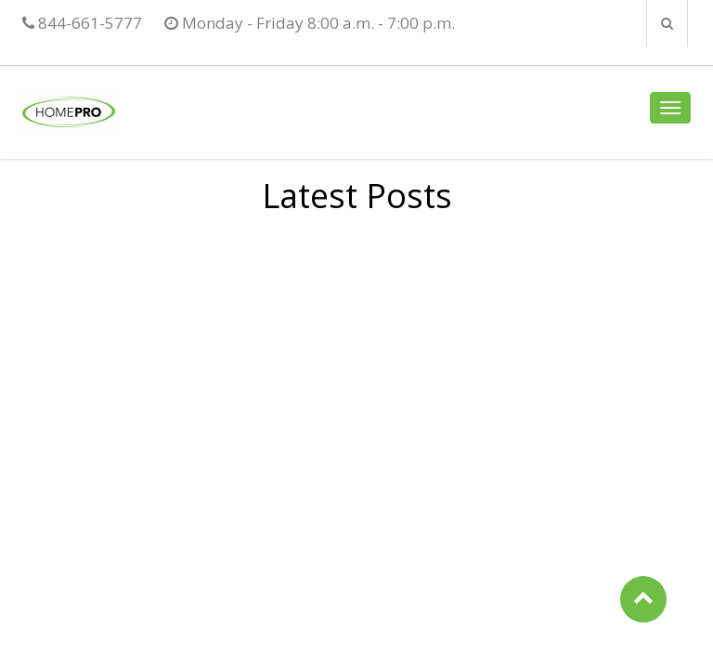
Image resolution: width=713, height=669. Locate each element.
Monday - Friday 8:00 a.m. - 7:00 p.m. (309, 22)
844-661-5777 (82, 22)
